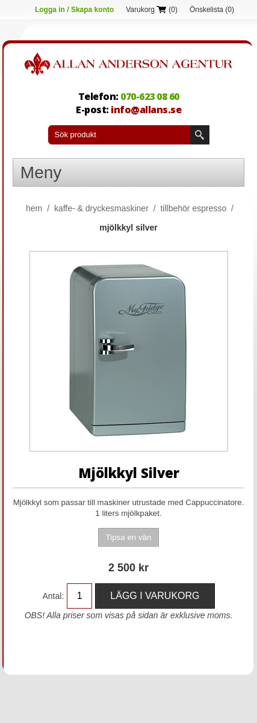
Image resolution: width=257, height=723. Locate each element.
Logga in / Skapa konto (74, 9)
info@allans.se (146, 109)
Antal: (53, 596)
